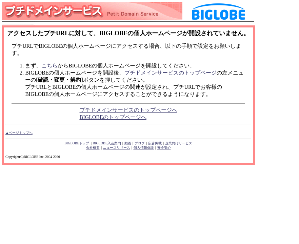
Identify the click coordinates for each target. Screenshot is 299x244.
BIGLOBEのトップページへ (113, 117)
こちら (49, 65)
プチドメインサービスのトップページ (170, 73)
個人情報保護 (144, 147)
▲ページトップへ (19, 133)
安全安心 (164, 147)
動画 (127, 143)
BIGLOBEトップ (76, 143)
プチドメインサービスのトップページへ (128, 110)
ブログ (140, 143)
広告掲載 (155, 143)
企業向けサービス (178, 143)
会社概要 (93, 147)
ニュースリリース (116, 147)
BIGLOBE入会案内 (107, 143)
